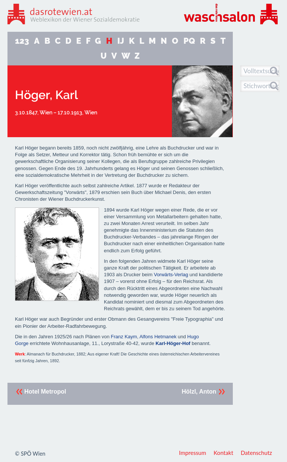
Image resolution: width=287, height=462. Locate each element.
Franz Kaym (124, 336)
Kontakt (224, 452)
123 (22, 41)
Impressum (192, 452)
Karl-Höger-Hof (172, 343)
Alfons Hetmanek (157, 336)
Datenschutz (256, 452)
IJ (120, 41)
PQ (189, 41)
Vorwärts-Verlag (171, 274)
